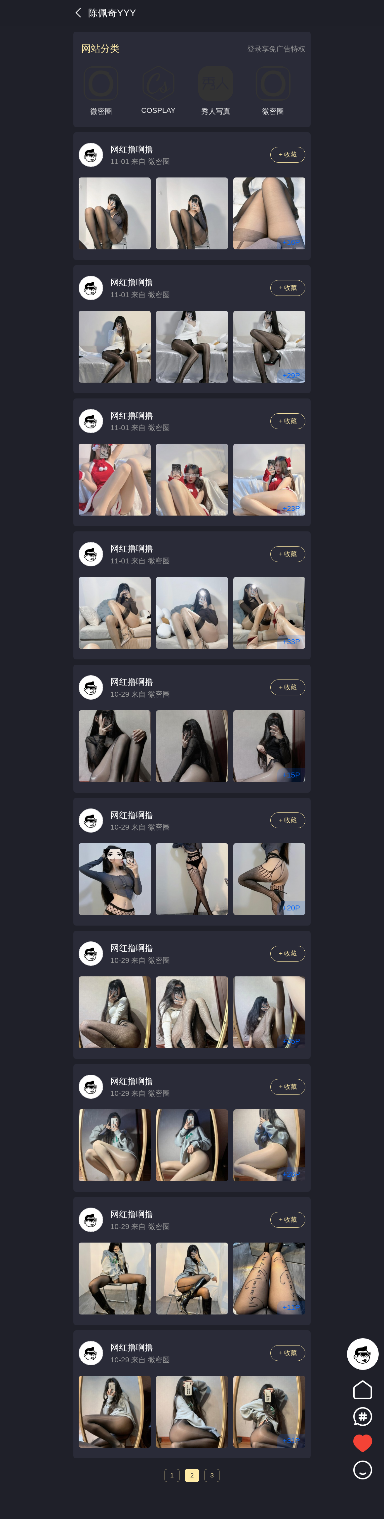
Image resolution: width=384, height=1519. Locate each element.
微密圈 (159, 161)
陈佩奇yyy (104, 13)
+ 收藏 (288, 154)
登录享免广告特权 (276, 49)
